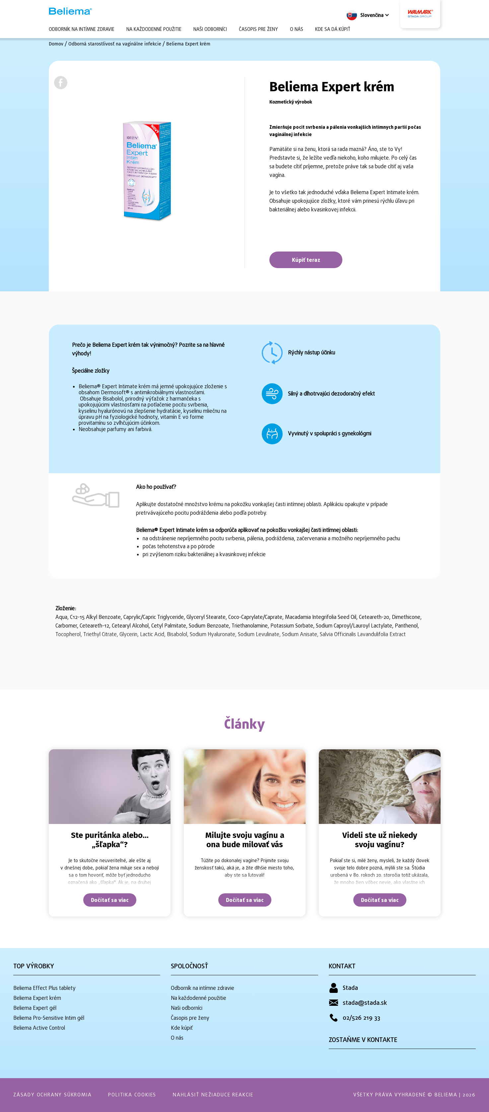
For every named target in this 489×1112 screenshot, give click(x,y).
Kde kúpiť (182, 1028)
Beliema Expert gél (34, 1008)
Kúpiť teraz (306, 260)
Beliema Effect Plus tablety (44, 989)
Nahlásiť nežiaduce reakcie (213, 1095)
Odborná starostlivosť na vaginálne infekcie (114, 44)
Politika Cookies (132, 1095)
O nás (296, 29)
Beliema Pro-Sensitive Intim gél (48, 1018)
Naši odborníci (210, 29)
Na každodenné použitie (153, 29)
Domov (56, 44)
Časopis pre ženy (258, 29)
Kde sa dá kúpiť (332, 29)
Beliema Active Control (39, 1028)
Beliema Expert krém (188, 44)
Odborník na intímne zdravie (81, 29)
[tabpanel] (110, 833)
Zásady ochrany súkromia (52, 1095)
